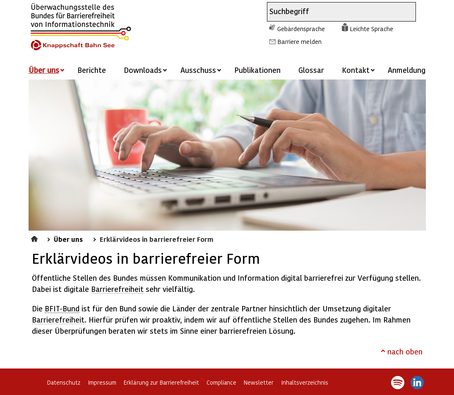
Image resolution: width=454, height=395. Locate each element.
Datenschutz (63, 382)
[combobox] (334, 11)
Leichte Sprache (371, 28)
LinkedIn (417, 382)
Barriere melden (299, 41)
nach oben (405, 351)
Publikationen (257, 69)
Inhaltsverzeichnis (304, 382)
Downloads (143, 69)
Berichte (91, 69)
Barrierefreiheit (117, 288)
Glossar (311, 69)
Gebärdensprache (301, 28)
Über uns (68, 239)
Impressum (102, 382)
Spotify (397, 382)
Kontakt (356, 69)
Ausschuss (198, 69)
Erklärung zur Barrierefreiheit (161, 382)
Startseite (35, 237)
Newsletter (259, 382)
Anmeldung (406, 69)
